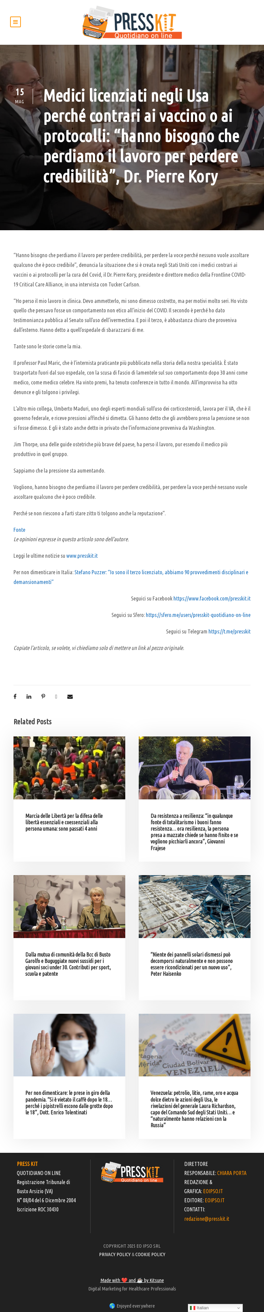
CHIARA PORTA (231, 1173)
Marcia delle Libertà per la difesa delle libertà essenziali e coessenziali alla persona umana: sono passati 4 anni (64, 822)
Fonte (19, 529)
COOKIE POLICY (150, 1254)
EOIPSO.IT (213, 1191)
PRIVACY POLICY (115, 1254)
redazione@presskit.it (206, 1219)
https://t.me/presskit (229, 631)
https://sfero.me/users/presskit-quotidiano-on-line (198, 615)
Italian (199, 1308)
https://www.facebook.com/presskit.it (212, 598)
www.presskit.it (82, 555)
